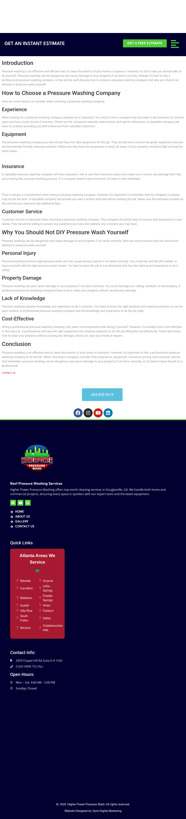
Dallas (47, 618)
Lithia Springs (48, 588)
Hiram (47, 605)
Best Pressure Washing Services (36, 483)
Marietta (25, 580)
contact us (8, 372)
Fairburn (48, 610)
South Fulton (24, 618)
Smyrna (48, 580)
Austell (24, 605)
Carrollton (26, 588)
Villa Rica (26, 610)
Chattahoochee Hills (53, 628)
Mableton (26, 598)
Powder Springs (48, 598)
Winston (25, 627)
